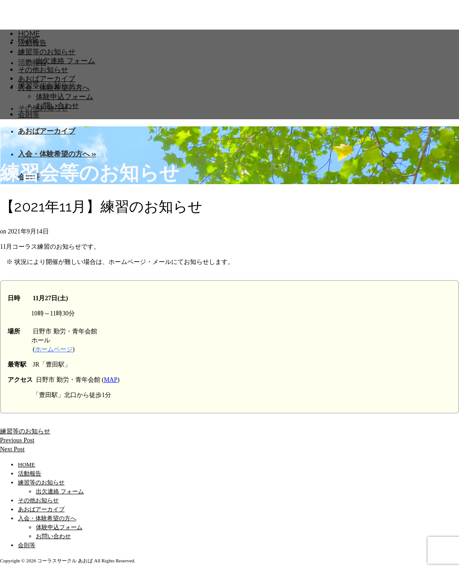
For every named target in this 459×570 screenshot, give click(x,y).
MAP (110, 379)
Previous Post (17, 440)
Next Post (12, 449)
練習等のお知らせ (25, 431)
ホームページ (54, 349)
